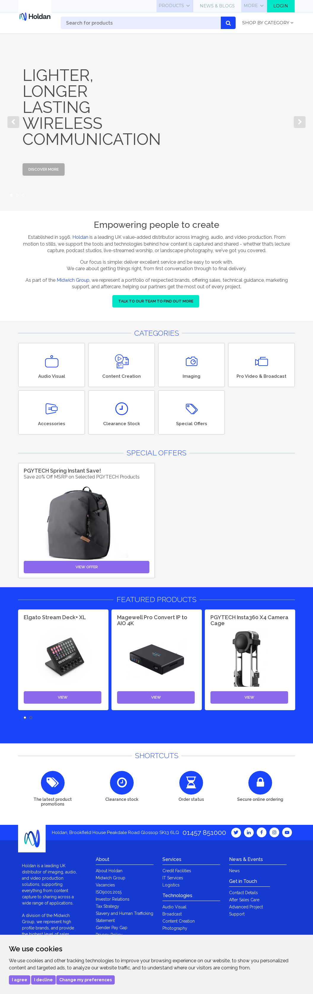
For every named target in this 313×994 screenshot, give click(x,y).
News (234, 870)
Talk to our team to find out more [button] (155, 301)
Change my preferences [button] (85, 979)
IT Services (172, 877)
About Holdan (109, 870)
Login (280, 6)
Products (171, 5)
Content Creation (178, 921)
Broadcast (172, 914)
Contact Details (243, 892)
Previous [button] (13, 122)
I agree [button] (19, 979)
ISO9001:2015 (109, 892)
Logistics (171, 885)
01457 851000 (204, 832)
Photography (174, 928)
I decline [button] (43, 979)
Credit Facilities (176, 870)
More (251, 5)
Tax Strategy (107, 906)
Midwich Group (73, 280)
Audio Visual (174, 907)
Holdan (80, 237)
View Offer (87, 567)
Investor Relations (113, 899)
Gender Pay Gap (111, 927)
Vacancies (105, 885)
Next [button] (300, 122)
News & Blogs (217, 6)
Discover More (43, 169)
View (63, 697)
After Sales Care (244, 899)
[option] (156, 122)
